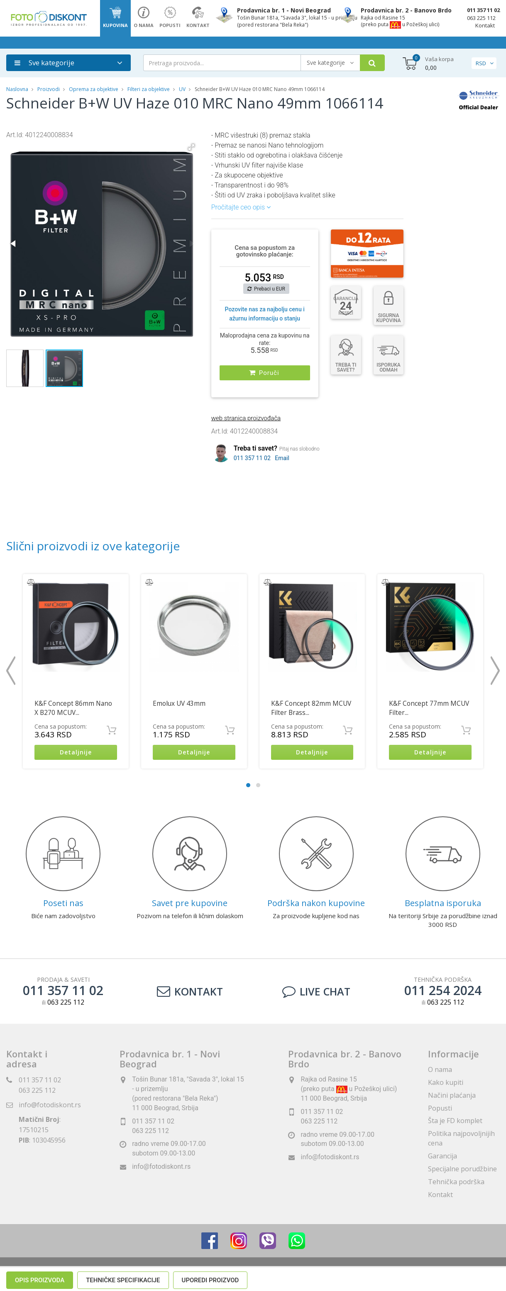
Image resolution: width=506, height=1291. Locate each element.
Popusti (440, 1108)
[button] (191, 147)
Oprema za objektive (93, 89)
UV (182, 89)
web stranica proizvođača (246, 418)
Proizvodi (49, 89)
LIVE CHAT (316, 991)
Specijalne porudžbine (462, 1168)
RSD (481, 63)
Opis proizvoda (39, 490)
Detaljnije (76, 752)
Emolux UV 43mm (179, 703)
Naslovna (17, 89)
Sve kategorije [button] (44, 62)
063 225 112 (481, 18)
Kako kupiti (445, 1082)
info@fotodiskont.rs (50, 1104)
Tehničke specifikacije (123, 490)
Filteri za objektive (148, 89)
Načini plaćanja (452, 1095)
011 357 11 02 (483, 10)
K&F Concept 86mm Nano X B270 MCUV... (73, 708)
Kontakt (485, 25)
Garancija (442, 1155)
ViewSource (328, 1274)
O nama (440, 1069)
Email (282, 458)
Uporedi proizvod (210, 490)
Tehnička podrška (456, 1181)
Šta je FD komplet (455, 1121)
